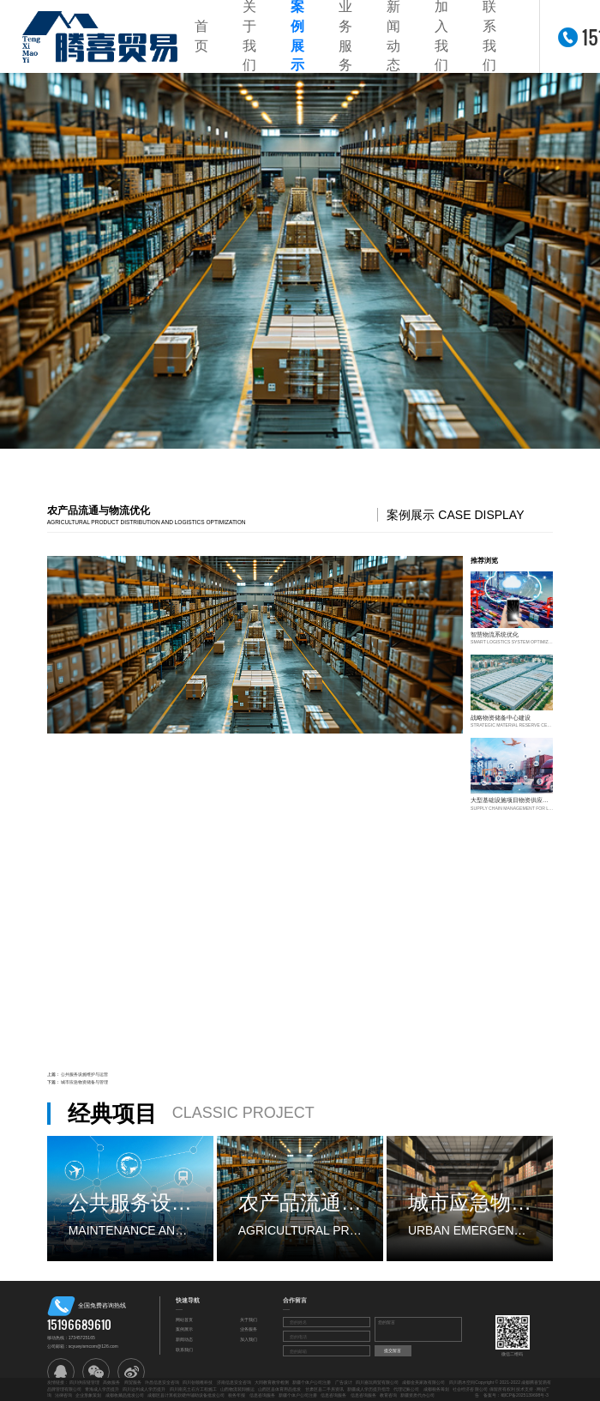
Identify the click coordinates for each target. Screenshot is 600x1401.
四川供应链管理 (84, 1382)
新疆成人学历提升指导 (368, 1389)
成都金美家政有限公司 (423, 1382)
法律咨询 (63, 1395)
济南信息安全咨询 (234, 1382)
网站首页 (184, 1319)
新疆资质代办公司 (417, 1395)
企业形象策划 (88, 1395)
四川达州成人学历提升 (144, 1389)
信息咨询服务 (262, 1395)
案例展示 (184, 1329)
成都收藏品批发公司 (124, 1395)
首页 (201, 36)
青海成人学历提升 (102, 1389)
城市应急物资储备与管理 (84, 1081)
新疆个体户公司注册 (311, 1382)
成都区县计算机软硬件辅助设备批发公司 (186, 1395)
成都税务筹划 (436, 1389)
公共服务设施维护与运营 (84, 1074)
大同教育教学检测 (272, 1382)
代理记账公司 (406, 1389)
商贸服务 (132, 1382)
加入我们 (248, 1339)
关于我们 (248, 1319)
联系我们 (184, 1349)
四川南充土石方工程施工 (193, 1389)
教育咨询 (388, 1395)
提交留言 (392, 1350)
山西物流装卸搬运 (237, 1389)
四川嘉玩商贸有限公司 (377, 1382)
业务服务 (248, 1329)
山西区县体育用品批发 (279, 1389)
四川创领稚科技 (198, 1382)
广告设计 (343, 1382)
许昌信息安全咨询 (162, 1382)
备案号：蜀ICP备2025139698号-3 (516, 1395)
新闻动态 (184, 1339)
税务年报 (236, 1395)
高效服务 (111, 1382)
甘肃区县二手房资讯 (324, 1389)
